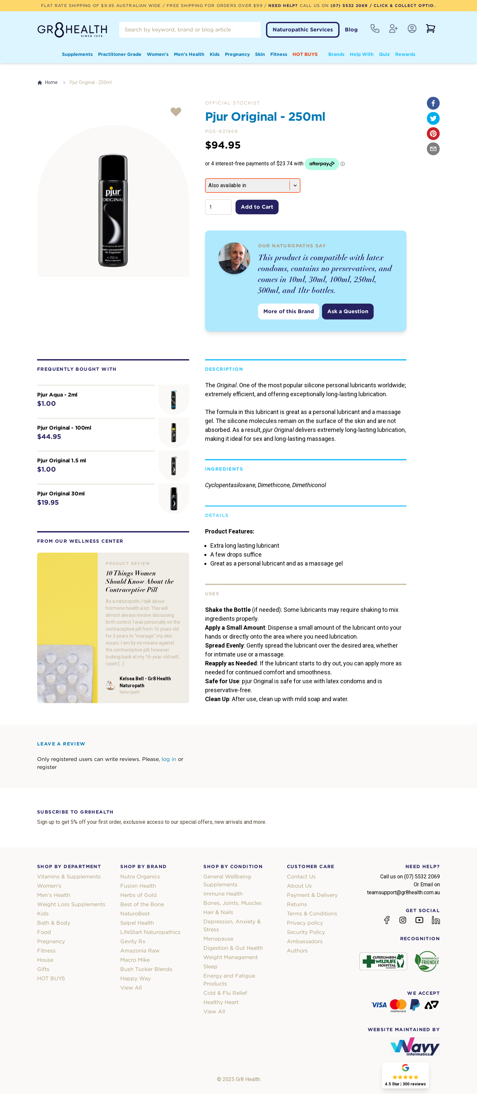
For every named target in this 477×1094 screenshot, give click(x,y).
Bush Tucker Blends (146, 969)
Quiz (384, 54)
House (45, 960)
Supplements (77, 54)
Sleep (210, 966)
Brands (336, 54)
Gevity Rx (132, 941)
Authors (297, 950)
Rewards (405, 54)
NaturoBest (135, 913)
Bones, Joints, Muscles (232, 903)
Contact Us (301, 876)
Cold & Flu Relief (225, 993)
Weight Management (230, 957)
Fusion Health (138, 886)
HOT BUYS (305, 54)
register (47, 767)
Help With (362, 54)
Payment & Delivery (312, 895)
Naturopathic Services (303, 29)
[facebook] (433, 103)
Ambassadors (305, 941)
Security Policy (306, 932)
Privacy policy (305, 923)
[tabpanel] (113, 201)
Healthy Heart (220, 1002)
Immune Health (223, 894)
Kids (215, 54)
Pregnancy (237, 54)
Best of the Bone (142, 904)
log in (169, 759)
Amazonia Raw (140, 950)
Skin (260, 54)
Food (44, 932)
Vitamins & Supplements (69, 876)
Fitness (278, 54)
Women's (158, 54)
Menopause (218, 939)
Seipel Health (137, 923)
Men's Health (189, 54)
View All (131, 988)
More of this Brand (288, 311)
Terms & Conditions (312, 913)
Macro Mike (135, 960)
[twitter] (433, 118)
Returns (297, 904)
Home (47, 82)
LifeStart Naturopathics (150, 932)
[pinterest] (433, 133)
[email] (433, 148)
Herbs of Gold (138, 895)
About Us (299, 886)
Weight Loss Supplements (71, 904)
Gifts (43, 969)
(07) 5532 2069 (349, 5)
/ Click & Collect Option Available (416, 5)
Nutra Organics (140, 876)
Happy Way (135, 978)
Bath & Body (53, 923)
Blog (351, 29)
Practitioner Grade (119, 54)
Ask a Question (347, 311)
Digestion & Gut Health (233, 948)
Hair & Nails (218, 912)
